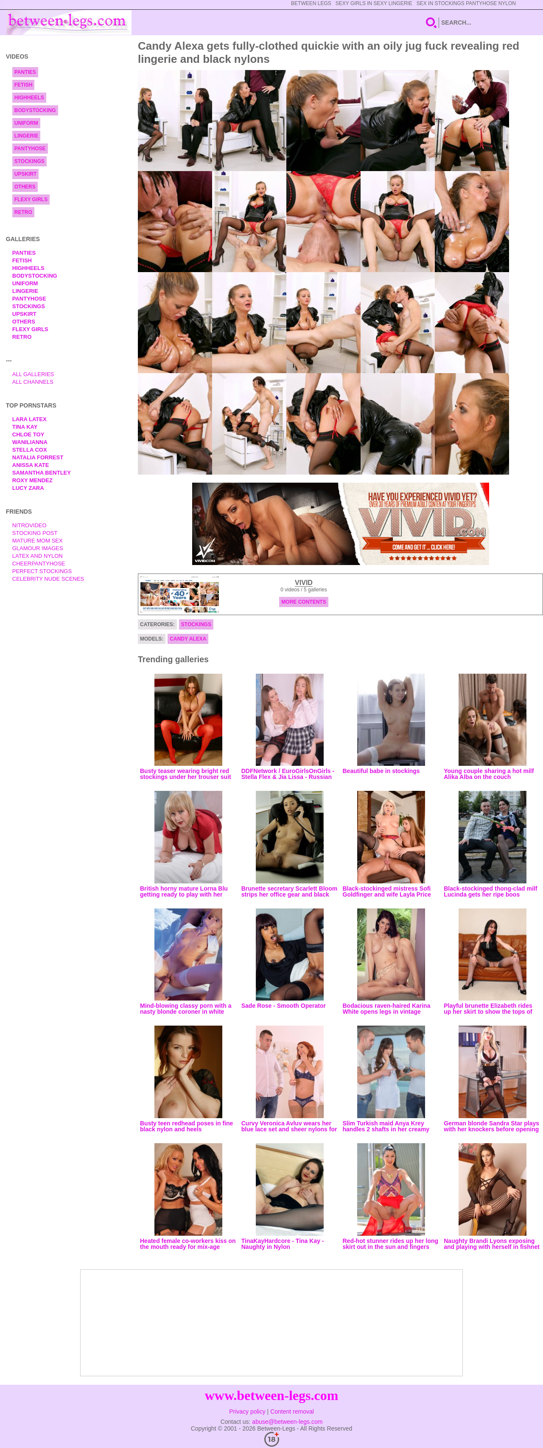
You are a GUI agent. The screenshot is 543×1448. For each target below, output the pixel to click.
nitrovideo (29, 525)
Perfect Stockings (42, 571)
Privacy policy (247, 1411)
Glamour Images (37, 548)
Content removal (292, 1411)
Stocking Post (35, 533)
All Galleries (33, 374)
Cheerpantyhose (38, 563)
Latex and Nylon (37, 556)
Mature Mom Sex (37, 540)
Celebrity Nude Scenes (48, 579)
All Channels (32, 382)
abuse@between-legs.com (287, 1421)
